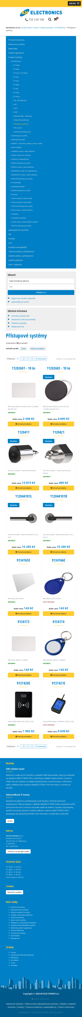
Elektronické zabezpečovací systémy (41, 1004)
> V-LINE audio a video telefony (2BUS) (24, 222)
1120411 (23, 432)
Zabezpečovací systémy (18, 230)
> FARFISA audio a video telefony (22, 167)
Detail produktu (23, 424)
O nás (13, 963)
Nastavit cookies (14, 892)
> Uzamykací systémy (18, 218)
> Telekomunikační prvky (22, 132)
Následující (41, 358)
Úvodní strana (26, 27)
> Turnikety (14, 214)
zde (70, 813)
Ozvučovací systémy (18, 933)
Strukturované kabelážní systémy (23, 925)
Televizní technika (17, 917)
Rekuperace (15, 938)
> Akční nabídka (16, 147)
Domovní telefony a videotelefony (41, 1007)
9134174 (58, 621)
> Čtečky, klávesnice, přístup (20, 155)
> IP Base (16, 69)
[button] (74, 3)
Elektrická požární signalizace (21, 928)
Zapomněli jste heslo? (20, 302)
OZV (10, 243)
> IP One (16, 77)
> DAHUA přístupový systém (20, 163)
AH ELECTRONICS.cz (49, 993)
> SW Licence (17, 128)
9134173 (23, 621)
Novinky (11, 238)
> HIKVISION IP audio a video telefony (23, 175)
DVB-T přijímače (15, 264)
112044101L (23, 496)
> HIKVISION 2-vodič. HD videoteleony (23, 171)
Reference (14, 957)
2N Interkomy (60, 27)
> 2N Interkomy (15, 61)
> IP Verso (16, 96)
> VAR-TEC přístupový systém (20, 226)
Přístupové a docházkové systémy (23, 923)
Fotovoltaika (15, 936)
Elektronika (12, 48)
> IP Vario (16, 92)
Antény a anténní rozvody (20, 912)
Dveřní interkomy (66, 1007)
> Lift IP (15, 112)
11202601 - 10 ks (23, 368)
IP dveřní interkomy (16, 40)
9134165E (23, 560)
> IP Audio (16, 65)
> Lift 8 (15, 108)
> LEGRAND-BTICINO (17, 187)
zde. (14, 787)
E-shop (13, 952)
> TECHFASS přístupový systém (21, 206)
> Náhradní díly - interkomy (22, 116)
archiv (10, 821)
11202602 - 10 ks (58, 368)
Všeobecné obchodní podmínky (22, 955)
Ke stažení (14, 960)
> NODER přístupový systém (20, 190)
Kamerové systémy (16, 44)
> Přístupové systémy (20, 124)
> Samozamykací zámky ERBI (20, 202)
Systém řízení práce (40, 999)
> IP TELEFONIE (15, 183)
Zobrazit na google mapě (18, 851)
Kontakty (14, 965)
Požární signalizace (16, 53)
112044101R (58, 496)
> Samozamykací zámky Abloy (21, 198)
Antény (20, 1007)
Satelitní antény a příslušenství (20, 256)
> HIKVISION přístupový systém (21, 179)
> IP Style (16, 85)
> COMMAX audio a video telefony (22, 151)
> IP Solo (16, 81)
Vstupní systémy (46, 27)
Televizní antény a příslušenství (21, 251)
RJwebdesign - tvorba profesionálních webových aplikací (41, 1012)
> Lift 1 (15, 104)
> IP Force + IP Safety (20, 73)
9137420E (23, 683)
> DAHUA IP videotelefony (19, 159)
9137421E (58, 683)
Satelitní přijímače (15, 260)
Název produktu (37, 348)
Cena (23, 348)
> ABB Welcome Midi (17, 140)
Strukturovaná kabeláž (17, 247)
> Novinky (13, 194)
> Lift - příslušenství (20, 100)
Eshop (36, 27)
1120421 (58, 432)
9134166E (58, 560)
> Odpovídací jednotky (21, 120)
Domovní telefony (17, 930)
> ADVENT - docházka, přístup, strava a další (26, 143)
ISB (9, 234)
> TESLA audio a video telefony (21, 210)
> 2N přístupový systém (18, 136)
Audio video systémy (18, 920)
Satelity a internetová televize (22, 915)
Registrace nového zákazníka (23, 298)
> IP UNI (15, 89)
